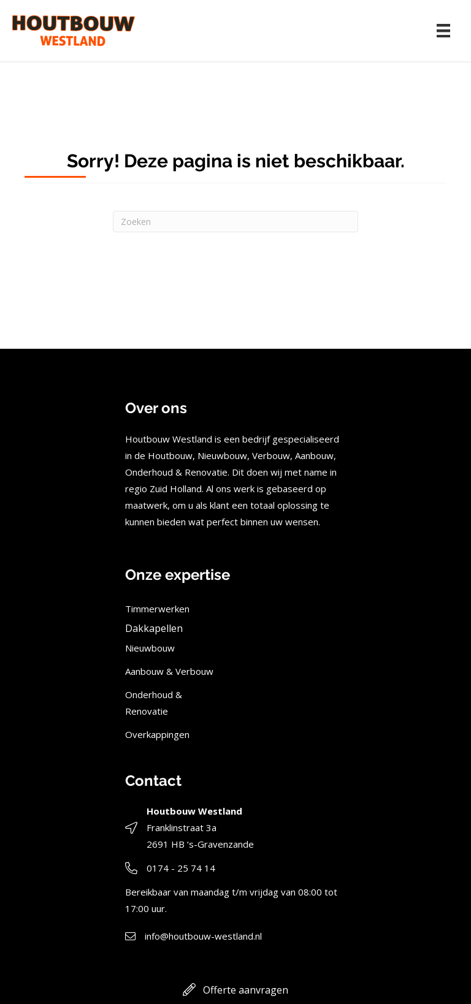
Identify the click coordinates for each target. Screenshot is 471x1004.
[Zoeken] (235, 221)
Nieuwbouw (150, 648)
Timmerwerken (157, 609)
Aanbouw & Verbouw (169, 671)
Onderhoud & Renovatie (153, 702)
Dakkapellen (154, 628)
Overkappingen (157, 734)
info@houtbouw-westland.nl (203, 936)
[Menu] (443, 30)
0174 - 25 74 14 (181, 868)
